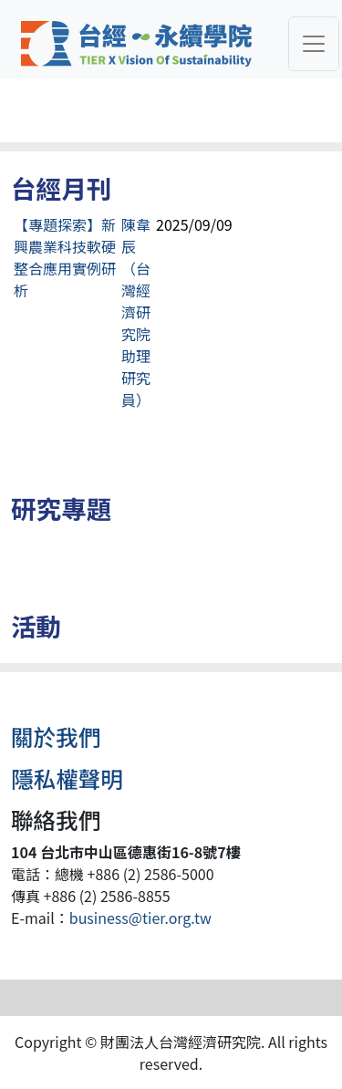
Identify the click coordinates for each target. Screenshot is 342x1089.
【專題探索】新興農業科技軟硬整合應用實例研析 (65, 257)
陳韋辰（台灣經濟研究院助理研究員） (135, 311)
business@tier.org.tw (140, 917)
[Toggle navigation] (313, 43)
